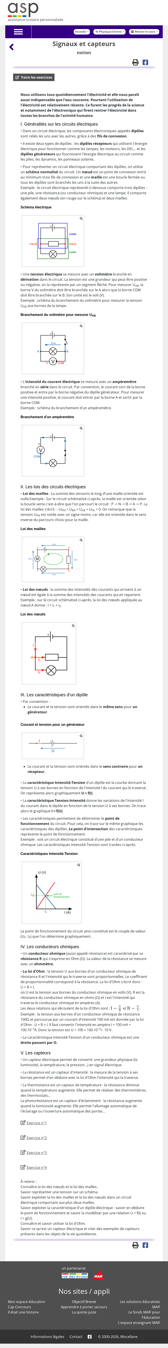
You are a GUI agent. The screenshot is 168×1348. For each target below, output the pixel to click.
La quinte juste (84, 1312)
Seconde (81, 31)
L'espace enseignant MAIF (139, 1322)
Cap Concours (19, 1307)
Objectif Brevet (84, 1301)
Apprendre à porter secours (84, 1307)
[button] (33, 77)
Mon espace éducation (26, 1301)
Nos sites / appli (84, 1291)
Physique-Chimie (108, 31)
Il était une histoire (23, 1312)
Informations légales (47, 1336)
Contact (76, 1336)
